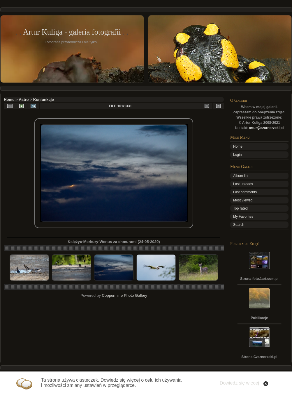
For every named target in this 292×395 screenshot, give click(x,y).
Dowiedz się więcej (239, 382)
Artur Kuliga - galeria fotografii (72, 32)
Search (238, 225)
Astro (24, 99)
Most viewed (243, 200)
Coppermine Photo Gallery (124, 295)
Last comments (245, 192)
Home (9, 99)
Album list (240, 176)
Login (237, 155)
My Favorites (243, 217)
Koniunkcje (43, 99)
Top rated (240, 208)
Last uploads (243, 184)
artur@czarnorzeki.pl (266, 128)
